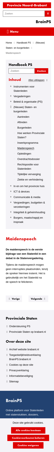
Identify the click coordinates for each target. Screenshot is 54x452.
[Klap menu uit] (10, 86)
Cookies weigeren (28, 445)
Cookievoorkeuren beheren (28, 437)
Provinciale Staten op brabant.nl (27, 331)
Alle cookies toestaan (28, 430)
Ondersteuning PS (19, 326)
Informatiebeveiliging (21, 376)
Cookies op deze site (21, 364)
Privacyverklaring (19, 370)
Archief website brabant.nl (24, 349)
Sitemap (14, 381)
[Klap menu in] (10, 107)
